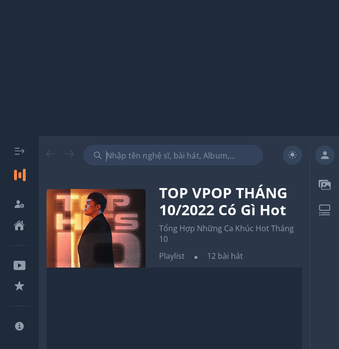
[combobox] (173, 155)
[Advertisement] (169, 68)
